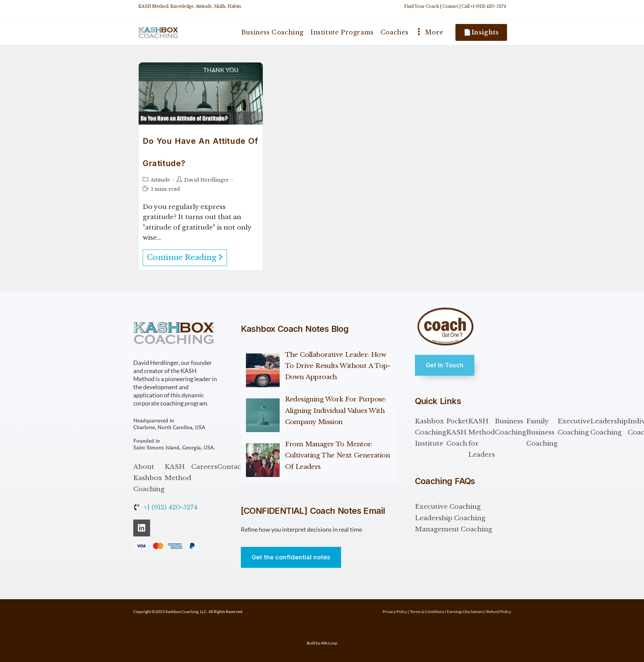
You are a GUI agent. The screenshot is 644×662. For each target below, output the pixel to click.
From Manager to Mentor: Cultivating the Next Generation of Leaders (337, 455)
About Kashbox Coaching (149, 478)
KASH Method (178, 472)
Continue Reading (187, 255)
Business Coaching (510, 426)
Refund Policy (498, 611)
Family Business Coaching (542, 432)
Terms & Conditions (427, 611)
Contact (450, 6)
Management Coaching (453, 529)
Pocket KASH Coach (457, 432)
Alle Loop (329, 642)
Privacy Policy (395, 611)
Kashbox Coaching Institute (430, 432)
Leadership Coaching (609, 426)
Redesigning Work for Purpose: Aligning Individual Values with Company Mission (336, 410)
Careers (204, 467)
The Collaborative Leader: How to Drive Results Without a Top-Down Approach (337, 366)
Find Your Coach (421, 6)
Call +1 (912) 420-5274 (483, 6)
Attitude (160, 180)
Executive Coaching (574, 426)
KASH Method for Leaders (481, 438)
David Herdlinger (206, 180)
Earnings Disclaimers (465, 611)
